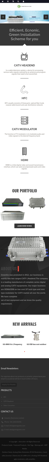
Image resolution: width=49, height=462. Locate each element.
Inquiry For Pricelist (9, 384)
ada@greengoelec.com (17, 429)
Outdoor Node (7, 452)
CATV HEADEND (24, 65)
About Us (9, 268)
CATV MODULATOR (24, 129)
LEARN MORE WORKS (24, 226)
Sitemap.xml (39, 445)
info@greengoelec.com (17, 426)
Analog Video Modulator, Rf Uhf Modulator (27, 452)
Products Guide (7, 445)
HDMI (24, 160)
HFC (24, 98)
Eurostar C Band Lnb (13, 456)
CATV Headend (8, 401)
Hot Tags (30, 445)
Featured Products (20, 445)
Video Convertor (9, 405)
